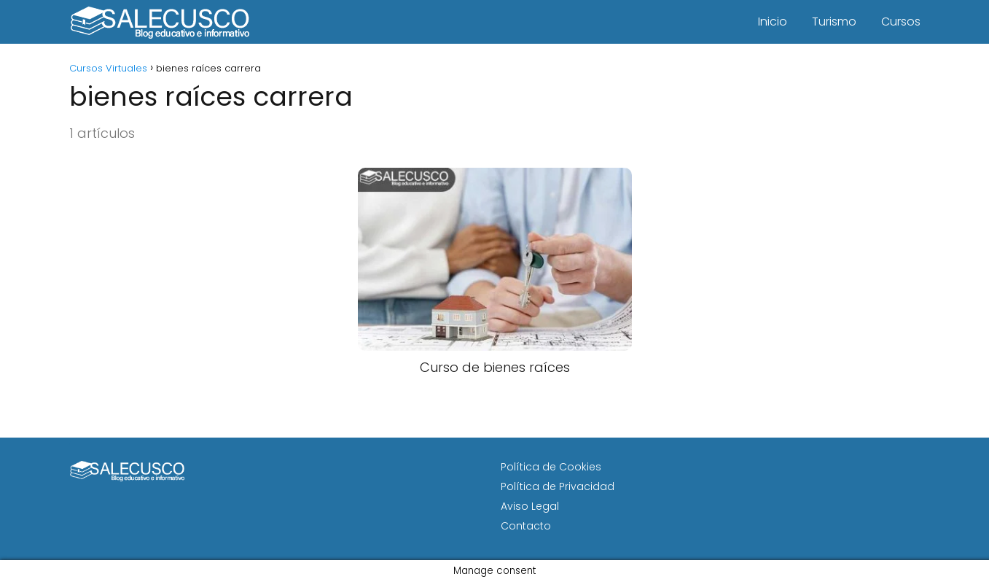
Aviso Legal (530, 506)
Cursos (900, 21)
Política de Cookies (551, 466)
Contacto (526, 526)
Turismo (834, 21)
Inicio (772, 21)
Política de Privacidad (557, 486)
